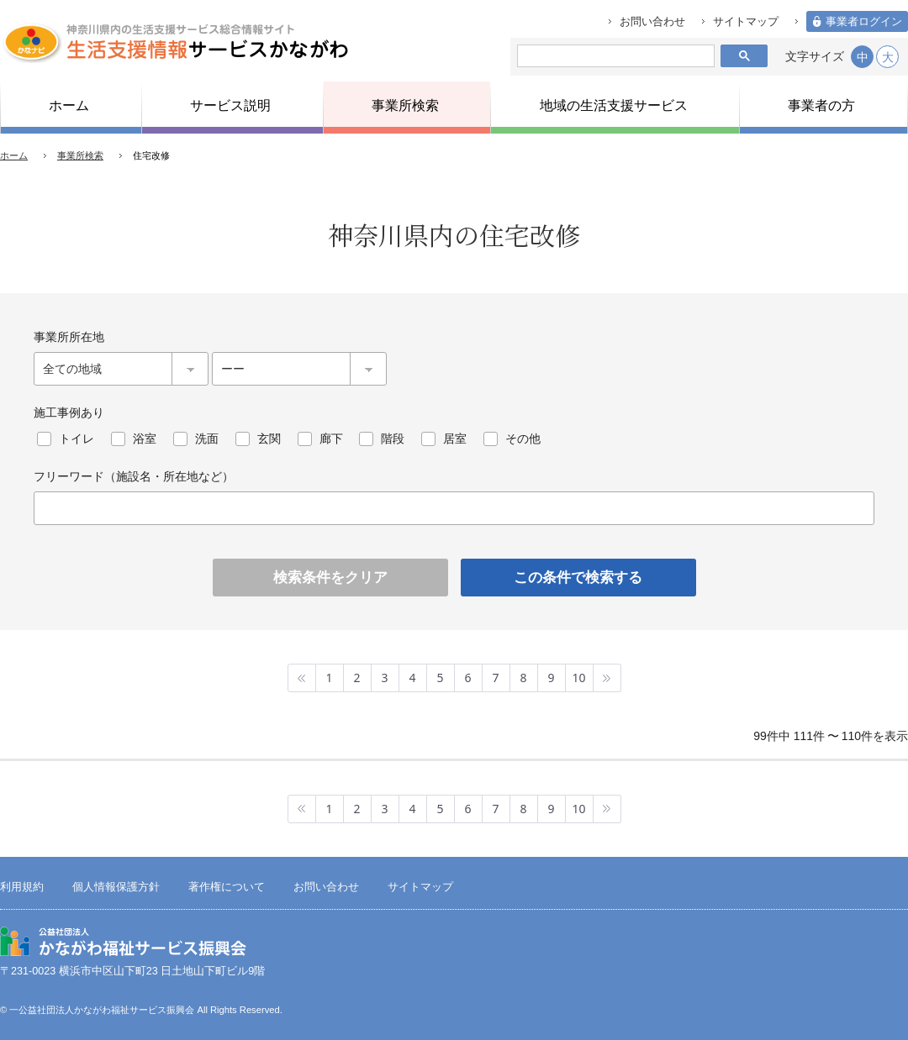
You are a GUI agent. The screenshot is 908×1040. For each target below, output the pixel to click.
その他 (523, 438)
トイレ (76, 438)
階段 (392, 438)
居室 (455, 438)
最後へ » (607, 678)
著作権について (226, 887)
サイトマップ (746, 22)
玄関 (269, 438)
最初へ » (302, 678)
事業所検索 (80, 155)
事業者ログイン (864, 22)
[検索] (612, 56)
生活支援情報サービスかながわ (174, 42)
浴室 (144, 438)
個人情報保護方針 (116, 887)
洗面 (207, 438)
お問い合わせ (652, 22)
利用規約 (22, 887)
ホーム (14, 155)
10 (578, 677)
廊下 (331, 438)
